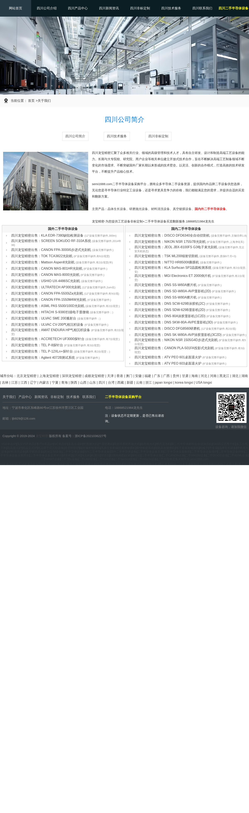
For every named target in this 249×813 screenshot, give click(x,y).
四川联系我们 (202, 8)
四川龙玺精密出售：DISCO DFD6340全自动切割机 (190, 235)
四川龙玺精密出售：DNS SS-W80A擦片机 (178, 297)
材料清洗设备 (160, 209)
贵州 (176, 376)
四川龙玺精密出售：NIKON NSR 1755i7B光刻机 (189, 241)
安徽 (138, 376)
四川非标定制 (140, 8)
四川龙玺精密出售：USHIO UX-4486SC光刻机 (57, 281)
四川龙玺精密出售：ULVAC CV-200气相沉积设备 (59, 324)
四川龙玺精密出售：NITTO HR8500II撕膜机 (177, 262)
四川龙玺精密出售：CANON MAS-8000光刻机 (57, 274)
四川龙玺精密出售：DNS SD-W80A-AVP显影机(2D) (185, 291)
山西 (83, 382)
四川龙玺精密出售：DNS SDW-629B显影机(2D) (182, 310)
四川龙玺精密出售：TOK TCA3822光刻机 (60, 256)
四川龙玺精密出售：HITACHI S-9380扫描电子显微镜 (62, 312)
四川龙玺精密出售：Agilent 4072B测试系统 (55, 357)
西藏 (120, 382)
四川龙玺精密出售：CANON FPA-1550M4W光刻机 (61, 299)
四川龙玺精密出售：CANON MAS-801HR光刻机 (59, 268)
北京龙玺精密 (27, 376)
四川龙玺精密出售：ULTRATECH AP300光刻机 (63, 287)
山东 (92, 382)
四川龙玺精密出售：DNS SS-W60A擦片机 (178, 285)
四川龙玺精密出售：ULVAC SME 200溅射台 (55, 318)
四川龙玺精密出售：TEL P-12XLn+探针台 (60, 351)
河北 (204, 376)
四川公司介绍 (47, 8)
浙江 (148, 382)
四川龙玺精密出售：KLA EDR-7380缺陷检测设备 (64, 235)
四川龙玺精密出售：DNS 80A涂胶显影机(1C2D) (182, 316)
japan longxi (163, 382)
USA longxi (204, 382)
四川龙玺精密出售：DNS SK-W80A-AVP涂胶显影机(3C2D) (190, 334)
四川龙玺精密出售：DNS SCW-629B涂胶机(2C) (182, 303)
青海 (64, 382)
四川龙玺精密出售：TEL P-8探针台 (55, 345)
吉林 (5, 382)
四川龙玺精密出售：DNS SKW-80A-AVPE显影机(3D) (186, 322)
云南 (139, 382)
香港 (119, 376)
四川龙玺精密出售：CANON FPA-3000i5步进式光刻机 (62, 250)
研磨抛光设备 (138, 209)
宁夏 (55, 382)
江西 (24, 382)
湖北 (235, 376)
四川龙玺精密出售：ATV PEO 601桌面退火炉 (180, 357)
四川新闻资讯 (109, 8)
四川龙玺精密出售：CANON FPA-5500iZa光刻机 (65, 293)
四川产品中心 (78, 8)
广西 (166, 376)
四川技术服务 (171, 8)
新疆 (130, 382)
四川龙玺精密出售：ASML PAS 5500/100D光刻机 (65, 306)
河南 (213, 376)
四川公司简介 (75, 136)
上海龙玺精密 (49, 376)
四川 (102, 382)
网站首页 (15, 8)
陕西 (74, 382)
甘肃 (185, 376)
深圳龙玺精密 (72, 376)
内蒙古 (44, 382)
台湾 (111, 382)
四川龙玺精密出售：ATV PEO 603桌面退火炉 (180, 363)
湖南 (244, 376)
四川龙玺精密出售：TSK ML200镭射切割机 (185, 256)
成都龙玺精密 (94, 376)
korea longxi (184, 382)
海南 (194, 376)
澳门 (129, 376)
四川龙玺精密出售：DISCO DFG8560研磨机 (185, 328)
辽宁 (33, 382)
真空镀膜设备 (182, 209)
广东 (157, 376)
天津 (110, 376)
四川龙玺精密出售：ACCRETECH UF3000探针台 (65, 339)
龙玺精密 (42, 436)
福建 (147, 376)
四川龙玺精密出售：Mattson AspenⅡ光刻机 (62, 262)
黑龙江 (224, 376)
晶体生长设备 (116, 209)
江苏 (14, 382)
